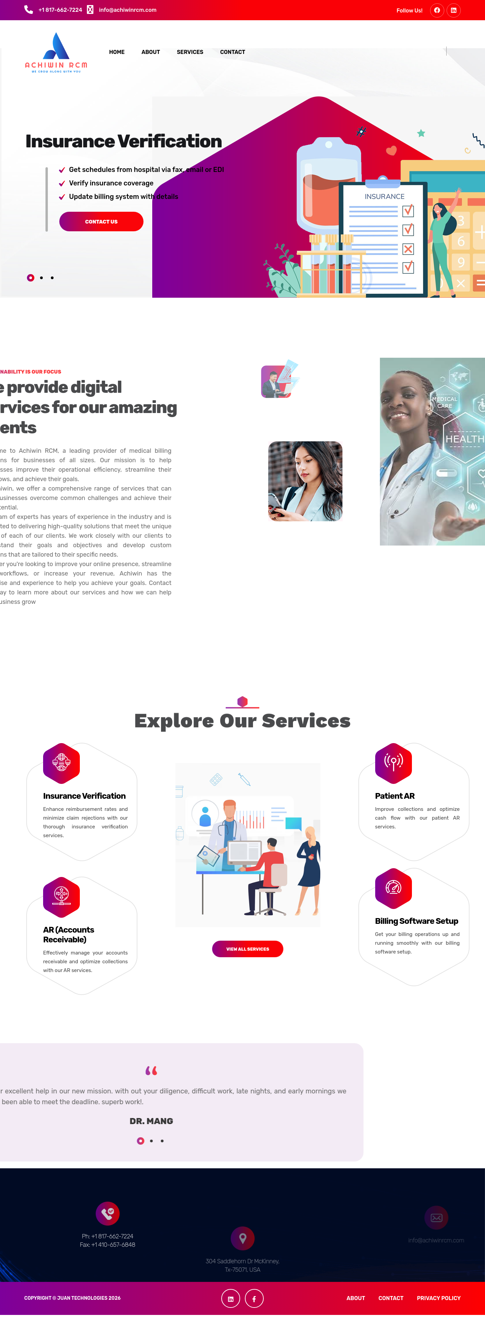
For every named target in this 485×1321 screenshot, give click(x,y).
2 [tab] (41, 284)
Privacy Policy (439, 1304)
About (150, 53)
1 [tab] (30, 284)
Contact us (51, 228)
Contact (232, 53)
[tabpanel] (131, 187)
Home (117, 53)
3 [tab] (52, 284)
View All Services (247, 900)
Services (190, 53)
